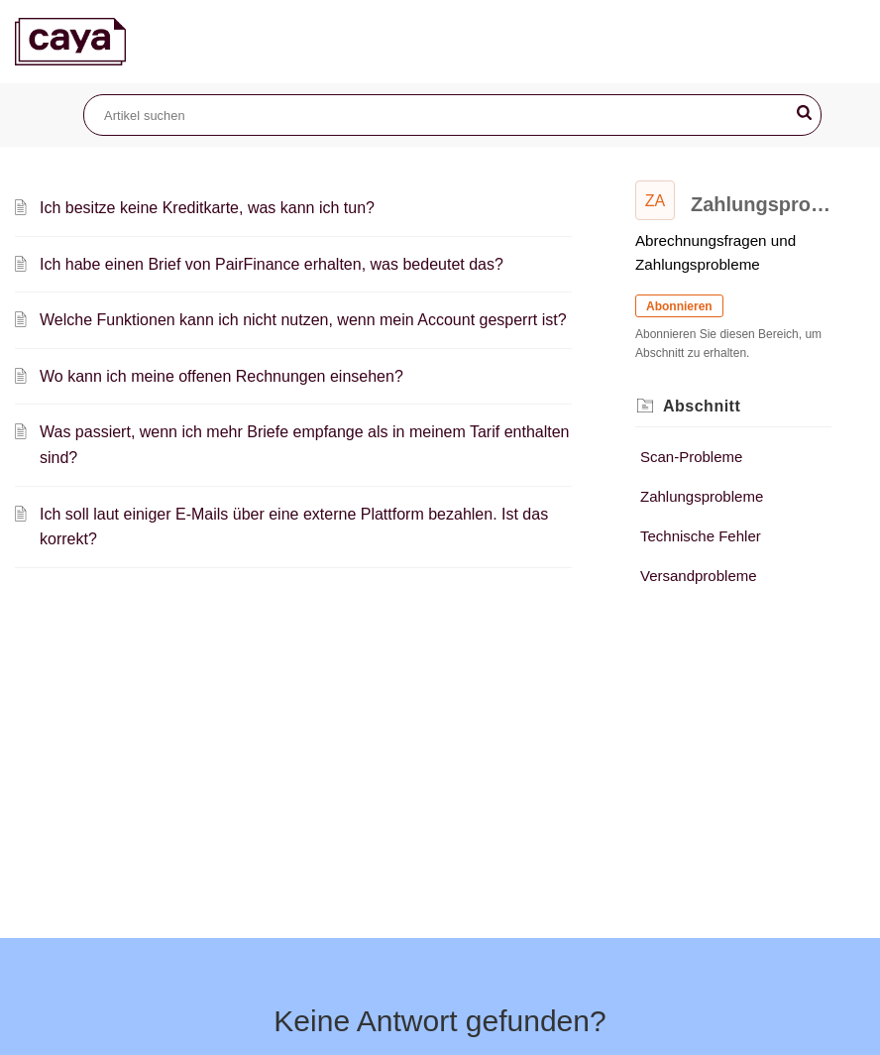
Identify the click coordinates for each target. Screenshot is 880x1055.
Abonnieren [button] (679, 306)
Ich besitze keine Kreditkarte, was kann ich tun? (207, 207)
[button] (804, 113)
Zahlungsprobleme (701, 496)
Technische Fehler (700, 536)
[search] (452, 115)
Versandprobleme (698, 575)
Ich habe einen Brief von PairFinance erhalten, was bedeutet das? (271, 264)
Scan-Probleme (691, 456)
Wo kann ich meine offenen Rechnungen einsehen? (221, 376)
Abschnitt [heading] (701, 406)
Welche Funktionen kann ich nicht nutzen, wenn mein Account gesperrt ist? (303, 319)
